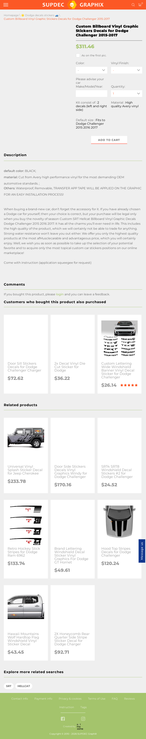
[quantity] (126, 93)
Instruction (66, 707)
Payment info (43, 698)
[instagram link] (83, 719)
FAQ (115, 698)
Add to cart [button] (109, 140)
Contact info (19, 698)
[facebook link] (63, 719)
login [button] (60, 294)
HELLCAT (23, 686)
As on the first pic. (91, 55)
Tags (83, 707)
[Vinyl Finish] (126, 70)
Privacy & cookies (70, 698)
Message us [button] (142, 551)
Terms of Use (96, 698)
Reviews (129, 698)
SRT (8, 686)
